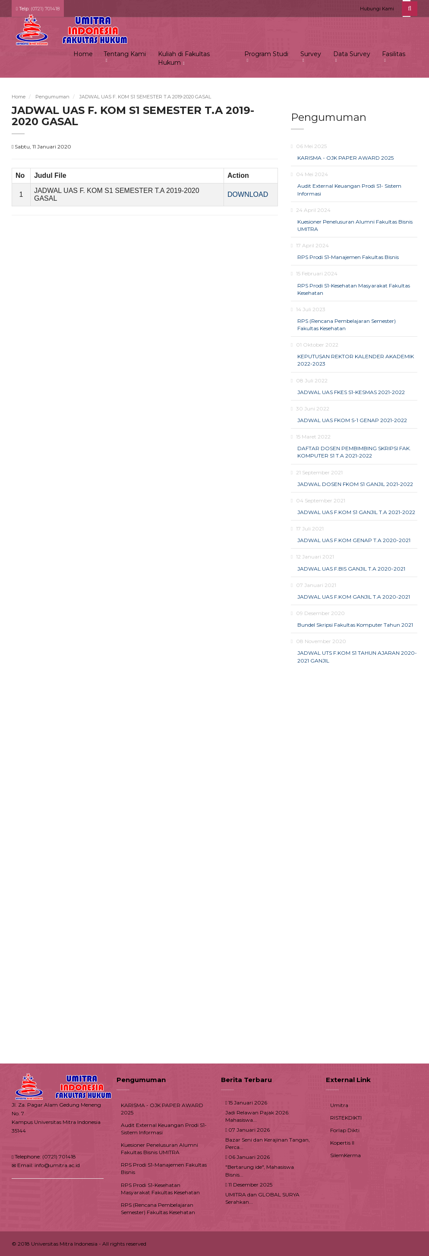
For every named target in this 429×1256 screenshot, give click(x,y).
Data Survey (351, 54)
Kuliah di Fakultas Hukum (184, 58)
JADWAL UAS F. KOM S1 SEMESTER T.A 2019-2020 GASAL (145, 97)
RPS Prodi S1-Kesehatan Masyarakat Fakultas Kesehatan (160, 1189)
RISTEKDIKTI (346, 1117)
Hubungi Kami (377, 9)
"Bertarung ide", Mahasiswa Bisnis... (259, 1170)
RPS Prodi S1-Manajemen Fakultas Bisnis (348, 257)
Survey (310, 54)
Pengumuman (52, 97)
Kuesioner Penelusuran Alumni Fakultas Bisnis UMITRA (159, 1148)
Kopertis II (342, 1142)
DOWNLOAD (247, 194)
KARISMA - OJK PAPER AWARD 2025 (345, 158)
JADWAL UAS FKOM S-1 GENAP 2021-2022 (352, 420)
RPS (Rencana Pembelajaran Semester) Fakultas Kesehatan (158, 1208)
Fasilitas (393, 54)
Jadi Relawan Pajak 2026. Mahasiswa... (257, 1116)
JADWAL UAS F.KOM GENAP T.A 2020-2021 (353, 540)
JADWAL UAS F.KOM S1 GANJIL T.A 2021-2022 (356, 512)
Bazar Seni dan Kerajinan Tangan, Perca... (267, 1143)
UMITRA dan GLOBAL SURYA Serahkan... (262, 1198)
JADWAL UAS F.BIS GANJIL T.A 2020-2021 (351, 568)
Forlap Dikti (345, 1130)
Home (83, 54)
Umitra (339, 1105)
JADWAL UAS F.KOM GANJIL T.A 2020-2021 (353, 596)
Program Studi (266, 54)
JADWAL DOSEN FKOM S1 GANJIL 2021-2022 (355, 484)
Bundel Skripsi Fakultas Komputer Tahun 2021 (355, 625)
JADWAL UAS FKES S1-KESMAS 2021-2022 (351, 392)
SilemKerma (345, 1155)
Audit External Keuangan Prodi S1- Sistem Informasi (164, 1129)
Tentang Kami (125, 54)
